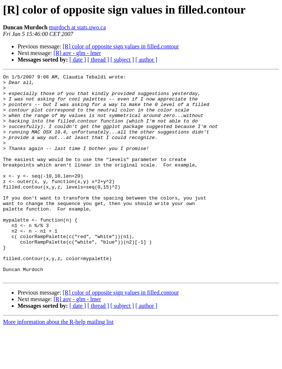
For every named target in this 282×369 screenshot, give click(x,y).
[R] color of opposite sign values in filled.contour (121, 46)
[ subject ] (122, 59)
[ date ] (77, 59)
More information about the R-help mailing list (58, 362)
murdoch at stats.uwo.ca (77, 27)
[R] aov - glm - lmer (77, 53)
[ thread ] (98, 59)
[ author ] (146, 59)
